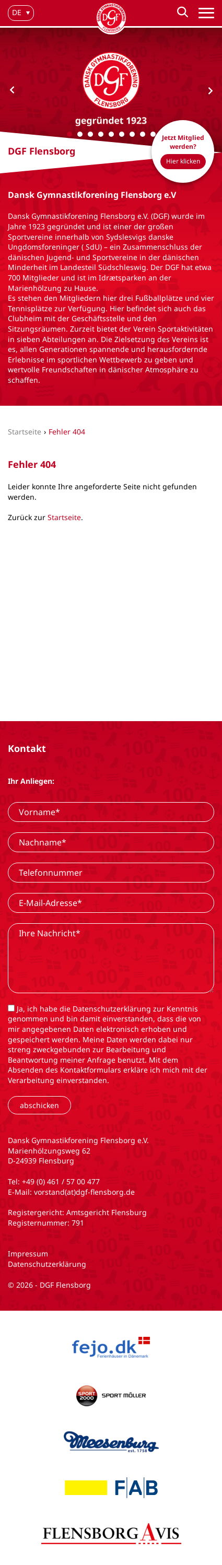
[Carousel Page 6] (121, 134)
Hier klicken (183, 161)
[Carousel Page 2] (80, 134)
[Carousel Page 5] (111, 134)
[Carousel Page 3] (90, 134)
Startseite (64, 517)
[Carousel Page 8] (142, 134)
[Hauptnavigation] (206, 13)
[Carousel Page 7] (132, 134)
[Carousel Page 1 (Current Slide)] (69, 134)
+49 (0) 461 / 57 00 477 (61, 1181)
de (16, 12)
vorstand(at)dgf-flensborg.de (84, 1192)
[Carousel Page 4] (100, 134)
